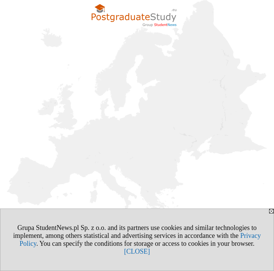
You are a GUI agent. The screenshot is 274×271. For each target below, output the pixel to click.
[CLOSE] (137, 251)
